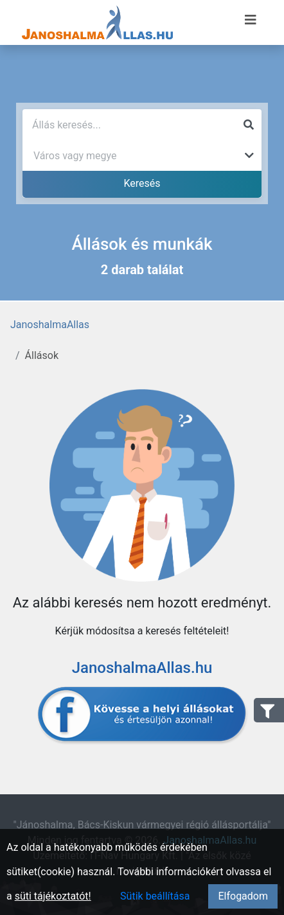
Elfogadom (243, 896)
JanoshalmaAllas (49, 324)
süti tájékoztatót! (53, 896)
